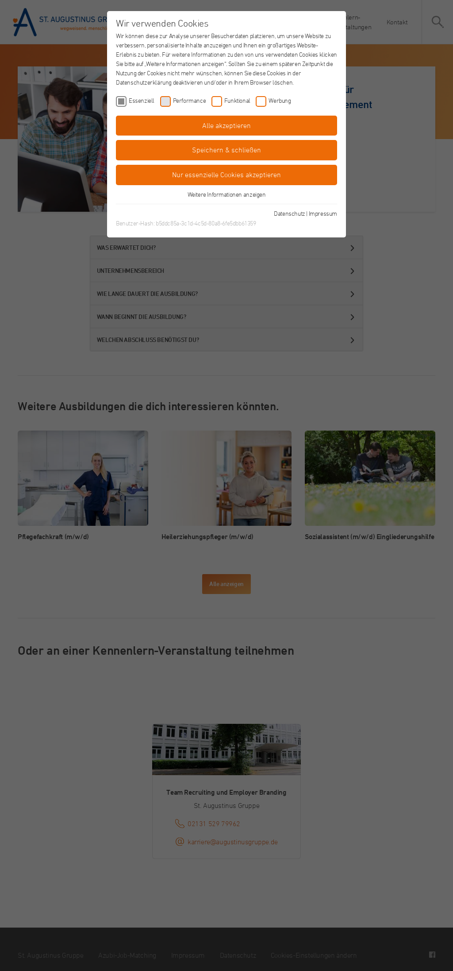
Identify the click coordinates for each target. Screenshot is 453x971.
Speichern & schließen (226, 150)
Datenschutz (289, 213)
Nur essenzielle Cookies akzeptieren (226, 175)
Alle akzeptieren (226, 125)
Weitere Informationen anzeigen (227, 194)
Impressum (323, 213)
